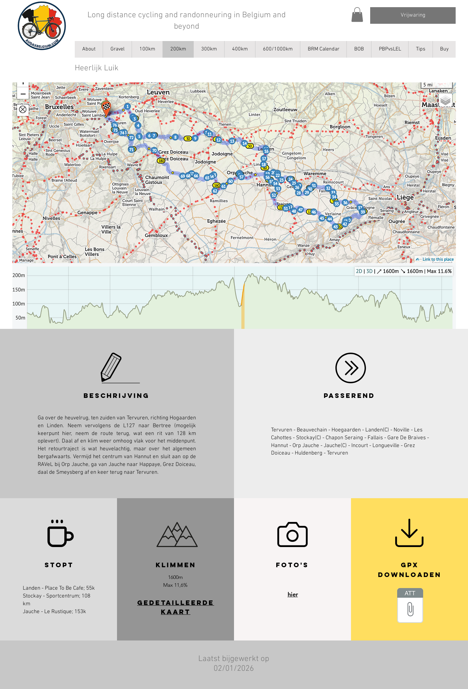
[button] (357, 14)
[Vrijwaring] (413, 15)
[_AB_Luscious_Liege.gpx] (410, 606)
